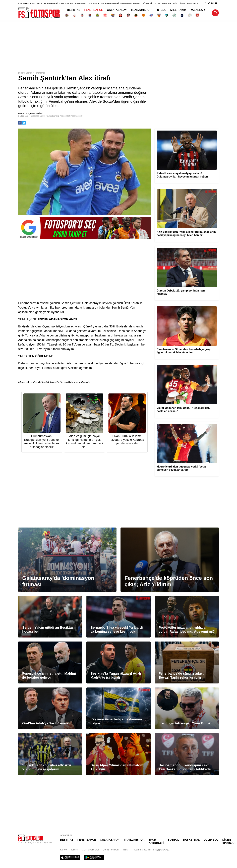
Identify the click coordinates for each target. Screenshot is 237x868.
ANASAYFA (23, 3)
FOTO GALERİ (50, 3)
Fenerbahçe (40, 73)
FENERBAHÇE (93, 10)
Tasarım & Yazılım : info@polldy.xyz (151, 849)
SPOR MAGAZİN (169, 3)
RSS (125, 849)
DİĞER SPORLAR (228, 841)
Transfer (86, 382)
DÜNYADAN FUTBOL (188, 3)
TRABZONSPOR (141, 10)
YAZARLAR (197, 10)
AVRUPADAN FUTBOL (130, 3)
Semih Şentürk (41, 382)
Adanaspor (74, 382)
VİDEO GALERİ (66, 3)
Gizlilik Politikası (90, 849)
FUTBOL (160, 10)
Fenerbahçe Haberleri (30, 113)
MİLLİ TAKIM (178, 10)
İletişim (74, 849)
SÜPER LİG (148, 3)
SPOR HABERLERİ (110, 3)
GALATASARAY (117, 10)
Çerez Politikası (111, 849)
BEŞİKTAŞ (73, 10)
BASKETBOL (81, 3)
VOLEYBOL (94, 3)
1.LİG (157, 3)
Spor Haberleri (25, 73)
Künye (63, 849)
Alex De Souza (59, 382)
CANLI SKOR (36, 3)
